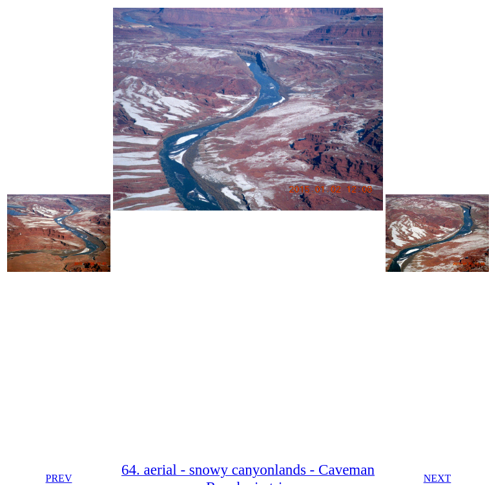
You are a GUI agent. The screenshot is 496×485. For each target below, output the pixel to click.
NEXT (437, 478)
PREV (59, 478)
